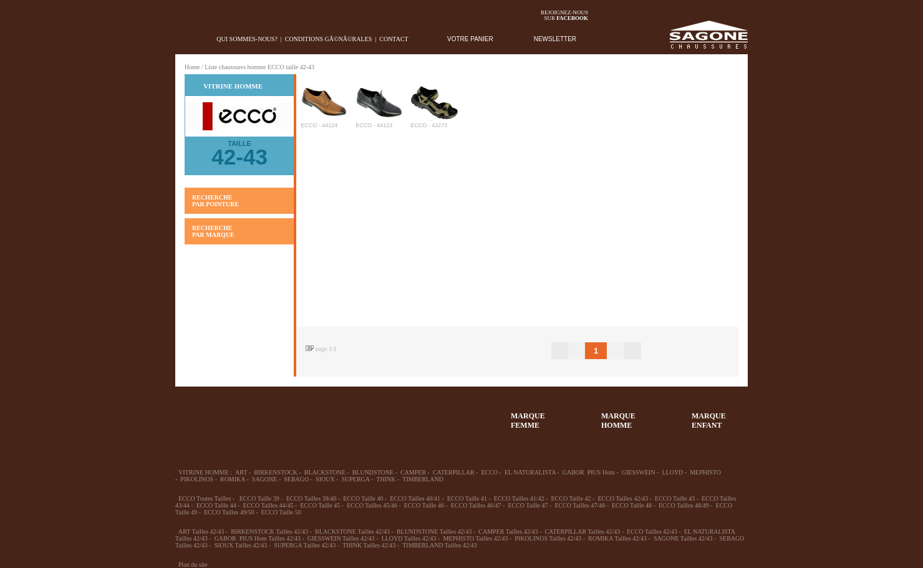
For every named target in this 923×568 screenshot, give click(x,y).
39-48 (288, 414)
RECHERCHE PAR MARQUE (213, 231)
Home (192, 67)
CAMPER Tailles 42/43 (508, 531)
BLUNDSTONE (373, 472)
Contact (393, 39)
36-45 (242, 414)
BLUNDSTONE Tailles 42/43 (434, 531)
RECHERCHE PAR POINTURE (215, 201)
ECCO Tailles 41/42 (519, 498)
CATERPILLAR (454, 472)
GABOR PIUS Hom (589, 472)
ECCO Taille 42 (571, 498)
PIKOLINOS (196, 479)
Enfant (333, 414)
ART (241, 472)
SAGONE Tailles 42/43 (683, 538)
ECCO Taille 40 (363, 498)
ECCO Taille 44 (216, 505)
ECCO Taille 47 (528, 505)
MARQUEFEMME (528, 421)
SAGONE (265, 479)
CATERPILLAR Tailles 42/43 (582, 531)
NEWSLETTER (555, 39)
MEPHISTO (705, 472)
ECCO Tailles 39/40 (311, 498)
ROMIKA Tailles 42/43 (617, 538)
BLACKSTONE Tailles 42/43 (352, 531)
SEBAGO (296, 479)
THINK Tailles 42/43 (368, 545)
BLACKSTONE (325, 472)
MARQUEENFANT (709, 421)
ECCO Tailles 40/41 (415, 498)
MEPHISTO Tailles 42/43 (475, 538)
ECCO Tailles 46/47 (476, 505)
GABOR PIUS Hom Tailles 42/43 (258, 538)
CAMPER (413, 472)
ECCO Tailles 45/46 (372, 505)
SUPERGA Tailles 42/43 (305, 545)
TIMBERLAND (422, 479)
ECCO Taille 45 (320, 505)
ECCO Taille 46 (424, 505)
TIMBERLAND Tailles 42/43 (439, 545)
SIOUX (325, 479)
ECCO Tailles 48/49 (684, 505)
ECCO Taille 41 (467, 498)
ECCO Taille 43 (675, 498)
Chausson (379, 414)
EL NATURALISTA (530, 472)
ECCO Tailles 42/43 (622, 498)
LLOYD (672, 472)
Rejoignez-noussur (564, 15)
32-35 (197, 414)
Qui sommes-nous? (247, 39)
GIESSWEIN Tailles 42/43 (341, 538)
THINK (385, 479)
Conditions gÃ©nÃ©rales (328, 39)
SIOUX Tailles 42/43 (241, 545)
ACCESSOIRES (425, 414)
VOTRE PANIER (470, 39)
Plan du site (193, 564)
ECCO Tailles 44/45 (268, 505)
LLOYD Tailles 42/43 (409, 538)
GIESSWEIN (638, 472)
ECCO (489, 472)
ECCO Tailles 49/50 (229, 512)
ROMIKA (232, 479)
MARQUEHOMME (618, 421)
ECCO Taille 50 (281, 512)
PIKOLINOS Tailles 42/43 (548, 538)
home (185, 39)
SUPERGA (356, 479)
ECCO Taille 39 (259, 498)
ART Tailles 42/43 (201, 531)
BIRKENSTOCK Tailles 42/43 (269, 531)
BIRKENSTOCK (275, 472)
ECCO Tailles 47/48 (579, 505)
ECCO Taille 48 (632, 505)
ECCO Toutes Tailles (204, 498)
